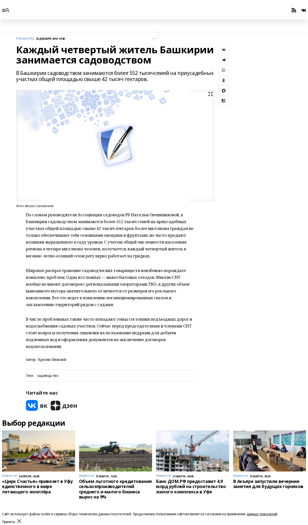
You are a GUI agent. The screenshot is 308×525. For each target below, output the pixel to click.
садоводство (47, 376)
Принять (8, 522)
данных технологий (262, 514)
